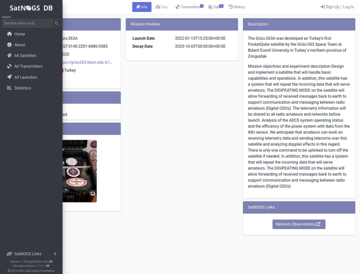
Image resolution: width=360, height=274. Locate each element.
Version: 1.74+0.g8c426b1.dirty (31, 261)
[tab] (172, 7)
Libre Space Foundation (40, 271)
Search (6, 17)
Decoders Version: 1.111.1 (31, 266)
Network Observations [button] (308, 260)
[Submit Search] (56, 23)
